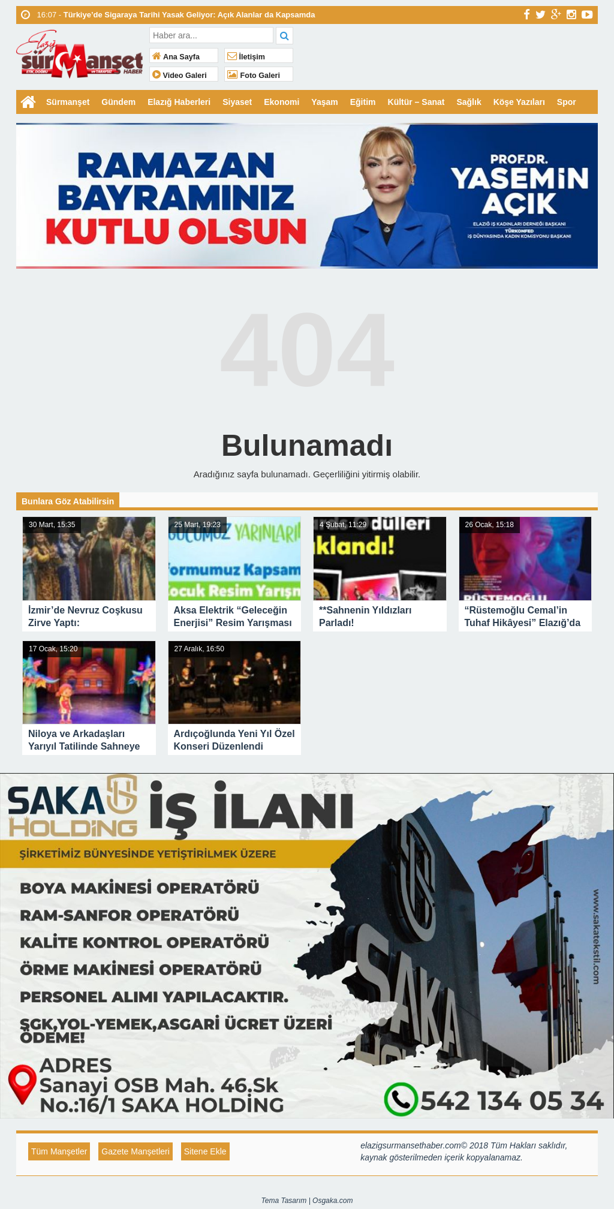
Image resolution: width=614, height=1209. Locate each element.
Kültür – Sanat (416, 102)
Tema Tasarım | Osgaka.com (307, 1200)
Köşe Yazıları (519, 102)
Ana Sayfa (176, 57)
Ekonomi (281, 102)
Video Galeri (179, 75)
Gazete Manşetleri (135, 1151)
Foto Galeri (253, 75)
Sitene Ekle (205, 1151)
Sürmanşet (67, 102)
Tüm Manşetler (59, 1151)
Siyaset (237, 102)
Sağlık (468, 102)
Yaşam (324, 102)
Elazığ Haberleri (179, 102)
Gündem (118, 102)
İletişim (246, 57)
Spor (566, 102)
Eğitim (363, 102)
